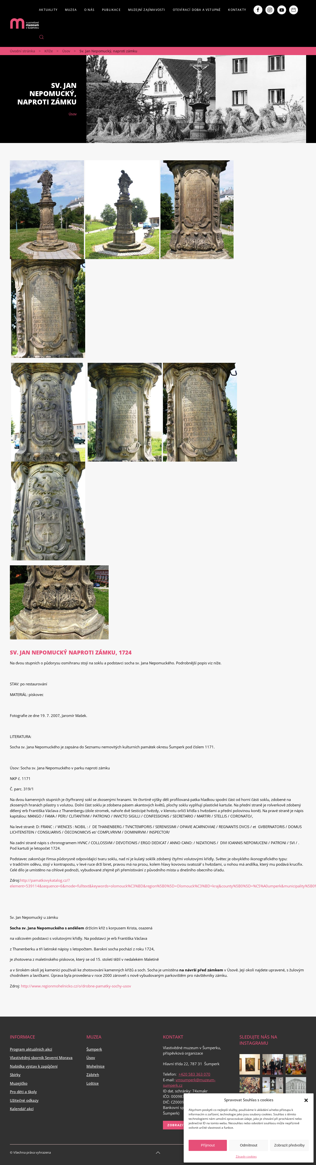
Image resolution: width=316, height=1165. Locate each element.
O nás (89, 10)
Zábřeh (92, 1074)
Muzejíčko (18, 1083)
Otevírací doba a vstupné (197, 10)
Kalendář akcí (22, 1108)
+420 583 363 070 (194, 1074)
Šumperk (94, 1049)
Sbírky (15, 1074)
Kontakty (237, 10)
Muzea (71, 10)
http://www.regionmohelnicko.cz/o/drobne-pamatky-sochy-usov (76, 985)
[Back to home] (24, 23)
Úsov (66, 51)
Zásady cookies (246, 1156)
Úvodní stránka (22, 51)
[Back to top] (158, 1152)
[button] (306, 1099)
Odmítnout (248, 1145)
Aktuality (48, 10)
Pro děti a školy (23, 1091)
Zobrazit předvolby (289, 1145)
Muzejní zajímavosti (146, 10)
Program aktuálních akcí (31, 1049)
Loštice (92, 1083)
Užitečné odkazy (24, 1100)
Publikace (111, 10)
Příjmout (208, 1145)
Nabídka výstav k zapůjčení (34, 1066)
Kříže (48, 51)
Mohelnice (95, 1066)
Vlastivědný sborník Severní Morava (41, 1057)
